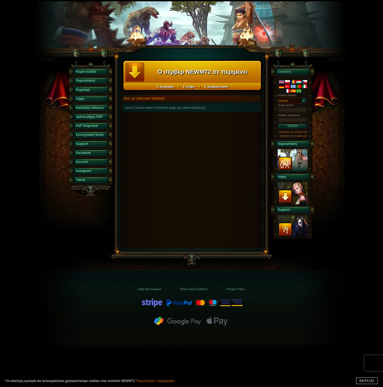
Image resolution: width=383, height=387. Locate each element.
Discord (82, 162)
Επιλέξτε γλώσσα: (287, 95)
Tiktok (80, 180)
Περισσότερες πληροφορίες (155, 381)
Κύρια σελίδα (86, 72)
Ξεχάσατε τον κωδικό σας (293, 131)
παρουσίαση (287, 144)
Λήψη (80, 99)
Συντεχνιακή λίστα (89, 135)
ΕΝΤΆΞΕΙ (367, 381)
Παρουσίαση (85, 81)
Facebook (83, 153)
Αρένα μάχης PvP (89, 117)
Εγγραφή (83, 90)
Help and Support (149, 289)
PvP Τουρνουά (87, 126)
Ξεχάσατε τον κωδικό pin (293, 135)
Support (82, 144)
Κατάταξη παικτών (90, 108)
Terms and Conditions (194, 289)
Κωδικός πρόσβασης (289, 115)
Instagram (83, 171)
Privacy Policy (236, 289)
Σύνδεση (293, 125)
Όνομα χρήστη (285, 105)
